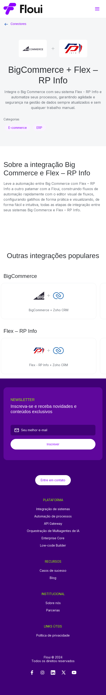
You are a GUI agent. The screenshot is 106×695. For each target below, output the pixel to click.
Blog (53, 578)
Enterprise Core (53, 538)
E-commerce (17, 127)
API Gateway (53, 523)
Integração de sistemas (53, 509)
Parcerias (53, 610)
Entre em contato (53, 480)
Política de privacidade (53, 635)
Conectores (15, 24)
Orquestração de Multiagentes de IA (53, 531)
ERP (39, 127)
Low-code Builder (53, 545)
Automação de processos (53, 516)
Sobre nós (53, 603)
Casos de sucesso (53, 570)
